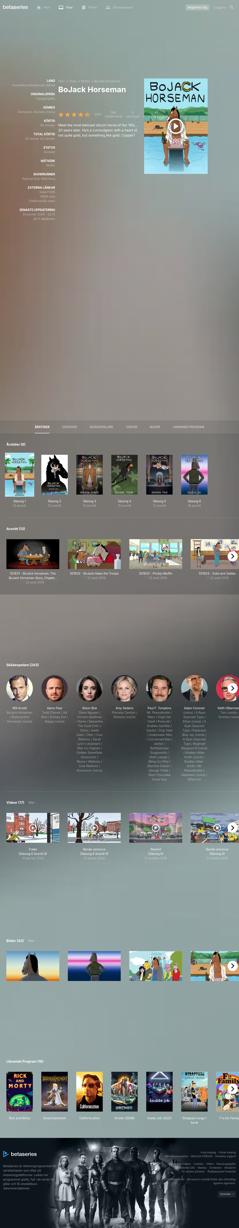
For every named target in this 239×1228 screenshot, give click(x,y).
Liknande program (188, 427)
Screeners (216, 1167)
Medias (202, 1167)
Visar (72, 81)
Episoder (69, 427)
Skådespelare (101, 427)
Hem (61, 81)
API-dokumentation (176, 1156)
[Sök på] (232, 7)
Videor (131, 427)
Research (230, 1167)
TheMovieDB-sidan (41, 201)
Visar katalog (208, 1152)
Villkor (210, 1163)
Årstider (42, 427)
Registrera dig (197, 7)
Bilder (155, 427)
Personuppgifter (226, 1163)
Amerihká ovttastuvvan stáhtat (34, 85)
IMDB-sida (47, 196)
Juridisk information (179, 1163)
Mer (31, 802)
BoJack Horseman (107, 81)
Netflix (85, 81)
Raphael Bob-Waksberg (38, 178)
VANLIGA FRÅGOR (201, 1156)
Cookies (198, 1163)
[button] (19, 728)
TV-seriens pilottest (193, 1171)
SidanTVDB (47, 192)
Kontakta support (225, 1156)
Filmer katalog (227, 1152)
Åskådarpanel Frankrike (221, 1171)
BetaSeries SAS (185, 1167)
